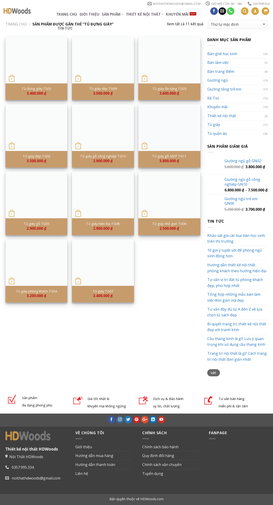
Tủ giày (213, 124)
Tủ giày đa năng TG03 (169, 89)
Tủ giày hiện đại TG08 (102, 224)
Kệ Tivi (213, 98)
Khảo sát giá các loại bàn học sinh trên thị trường (236, 238)
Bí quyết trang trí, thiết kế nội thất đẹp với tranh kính (236, 326)
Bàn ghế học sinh (222, 53)
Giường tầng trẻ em (224, 89)
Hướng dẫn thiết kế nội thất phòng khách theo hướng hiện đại (236, 267)
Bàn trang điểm (220, 71)
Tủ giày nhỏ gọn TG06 (169, 224)
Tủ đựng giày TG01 (36, 89)
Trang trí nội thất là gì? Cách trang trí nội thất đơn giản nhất (237, 356)
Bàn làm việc (218, 62)
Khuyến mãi (177, 14)
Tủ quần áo (217, 133)
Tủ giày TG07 (103, 291)
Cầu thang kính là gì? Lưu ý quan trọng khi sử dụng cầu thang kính (236, 341)
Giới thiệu (90, 14)
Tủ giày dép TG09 (103, 89)
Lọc (213, 372)
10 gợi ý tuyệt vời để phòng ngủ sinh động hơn (234, 253)
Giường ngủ (217, 80)
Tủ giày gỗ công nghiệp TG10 (103, 156)
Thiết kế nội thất (145, 14)
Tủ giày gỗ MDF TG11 (169, 156)
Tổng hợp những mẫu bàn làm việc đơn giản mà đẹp (233, 297)
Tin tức (65, 28)
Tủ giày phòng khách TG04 (36, 291)
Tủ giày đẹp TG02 (36, 156)
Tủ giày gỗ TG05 (36, 224)
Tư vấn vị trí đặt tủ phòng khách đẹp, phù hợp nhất (235, 282)
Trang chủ (66, 14)
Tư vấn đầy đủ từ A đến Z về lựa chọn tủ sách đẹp (234, 312)
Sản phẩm (113, 14)
